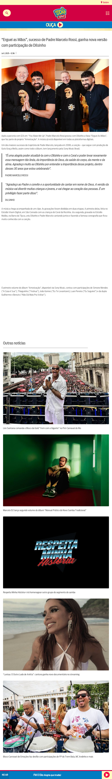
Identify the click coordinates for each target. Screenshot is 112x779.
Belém (106, 2)
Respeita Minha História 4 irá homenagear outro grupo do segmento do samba (39, 592)
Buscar (7, 12)
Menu (107, 13)
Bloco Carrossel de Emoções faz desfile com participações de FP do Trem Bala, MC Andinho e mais (48, 756)
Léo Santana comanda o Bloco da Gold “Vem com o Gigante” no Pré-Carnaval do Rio (42, 428)
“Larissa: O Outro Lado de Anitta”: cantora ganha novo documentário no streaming (41, 674)
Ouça (51, 25)
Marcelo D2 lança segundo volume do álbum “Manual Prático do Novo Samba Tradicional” (44, 510)
